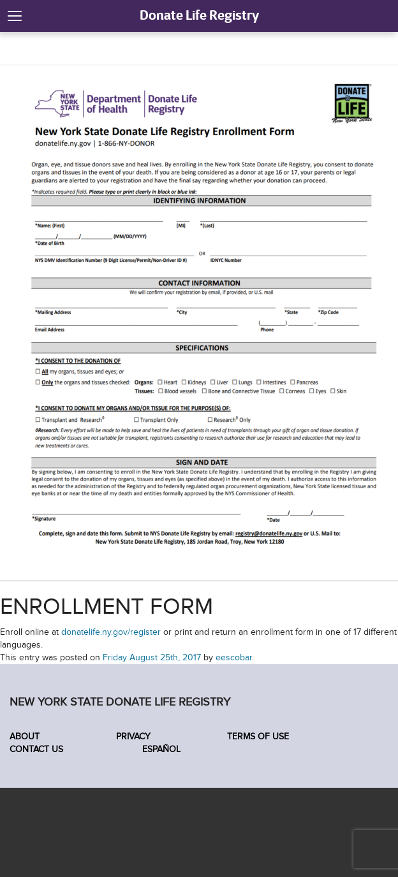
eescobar (234, 657)
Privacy (133, 736)
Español (160, 749)
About (25, 736)
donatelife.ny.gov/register (111, 632)
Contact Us (36, 749)
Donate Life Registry (199, 15)
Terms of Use (258, 736)
